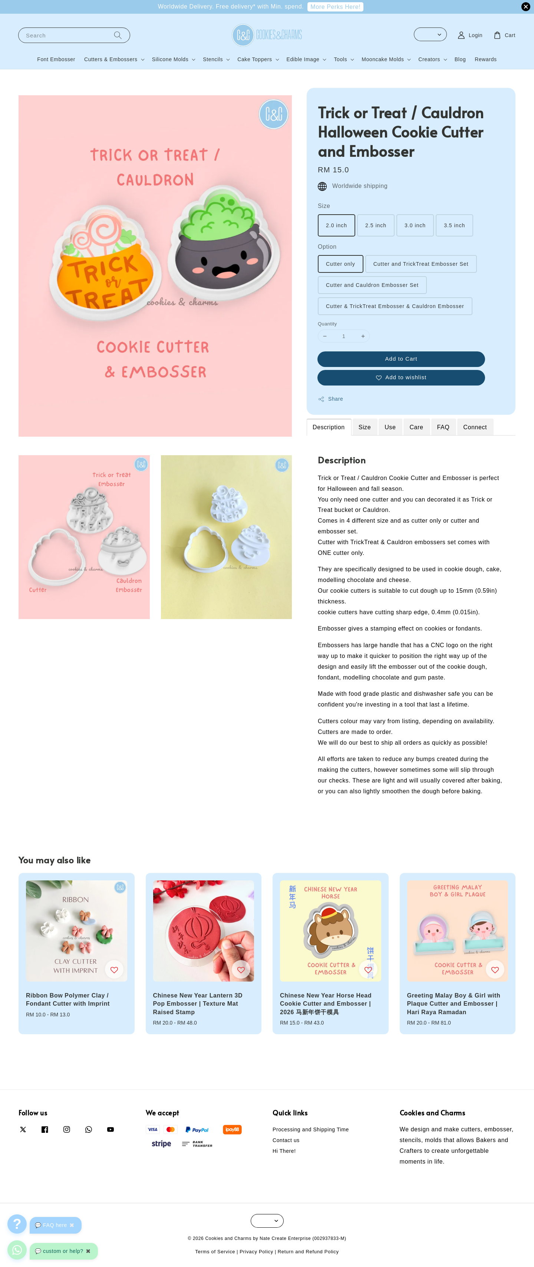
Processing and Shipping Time (311, 1129)
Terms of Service (215, 1251)
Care (416, 427)
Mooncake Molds (383, 59)
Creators (429, 59)
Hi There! (284, 1151)
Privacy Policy (256, 1251)
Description (329, 427)
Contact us (286, 1140)
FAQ (443, 427)
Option (327, 247)
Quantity (327, 324)
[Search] (118, 35)
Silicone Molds (170, 59)
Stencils (213, 59)
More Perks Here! (335, 7)
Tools (340, 59)
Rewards (486, 59)
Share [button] (330, 399)
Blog (460, 59)
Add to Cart (401, 358)
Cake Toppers (254, 59)
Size (324, 206)
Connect (475, 427)
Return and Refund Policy (308, 1251)
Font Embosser (56, 59)
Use (390, 427)
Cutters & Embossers (111, 59)
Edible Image (303, 59)
